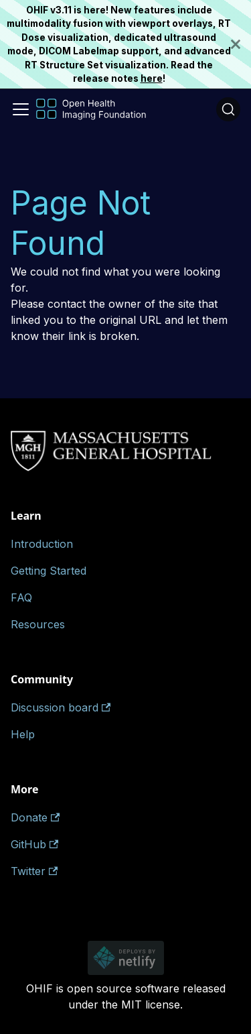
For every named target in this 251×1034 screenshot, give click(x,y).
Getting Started (48, 570)
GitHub (34, 844)
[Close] (241, 44)
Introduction (42, 544)
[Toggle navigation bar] (21, 109)
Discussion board (60, 707)
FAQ (21, 597)
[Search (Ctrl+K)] (228, 109)
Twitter (34, 871)
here (152, 78)
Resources (38, 624)
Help (23, 734)
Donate (35, 817)
